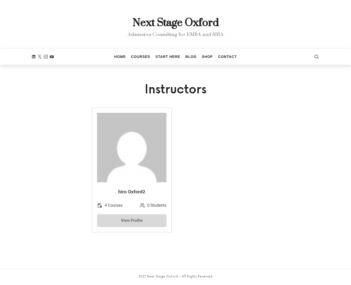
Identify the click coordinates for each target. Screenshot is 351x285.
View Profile (132, 220)
